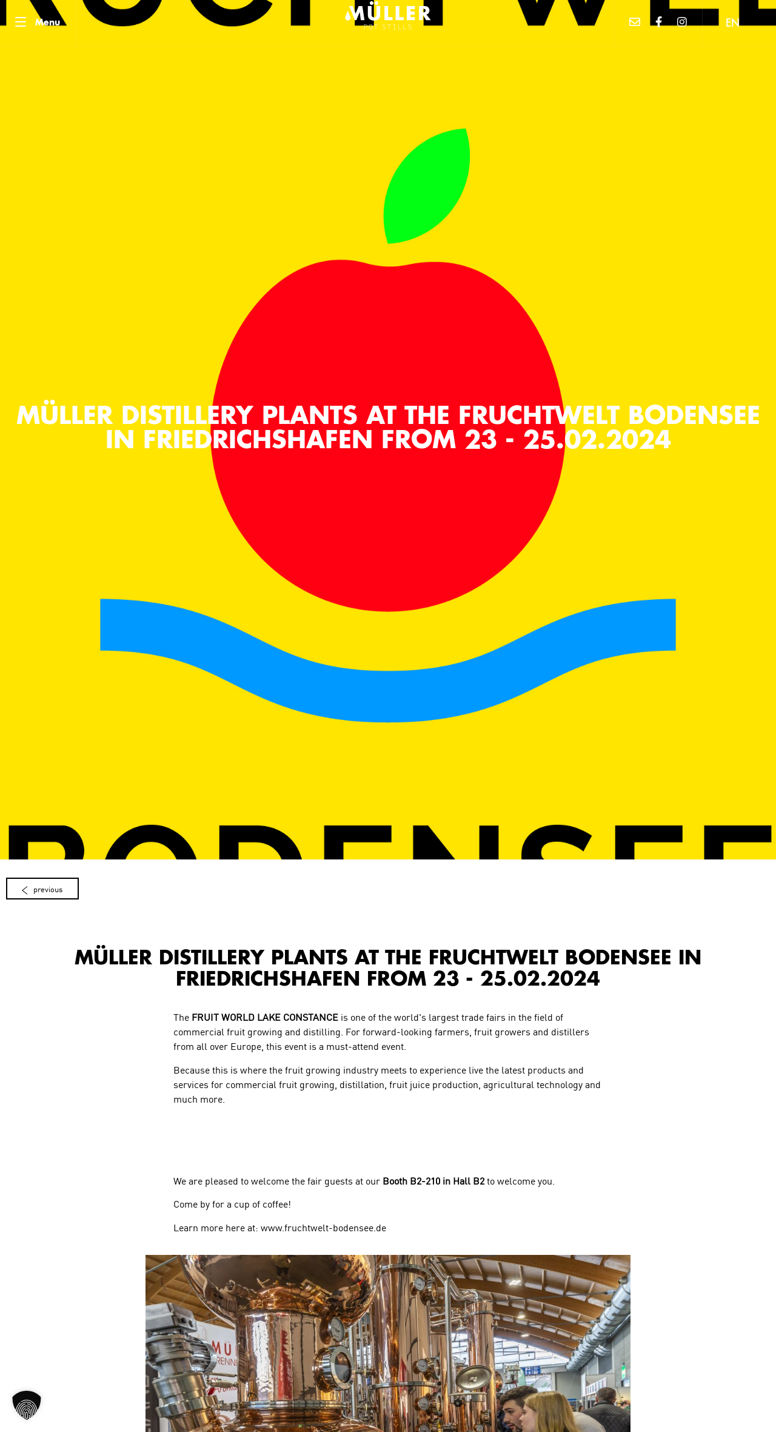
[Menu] (37, 23)
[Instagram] (682, 23)
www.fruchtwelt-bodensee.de (323, 1227)
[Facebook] (659, 23)
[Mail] (635, 23)
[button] (26, 1405)
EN (732, 24)
